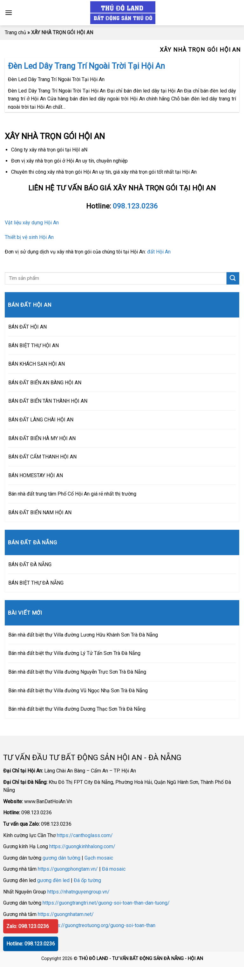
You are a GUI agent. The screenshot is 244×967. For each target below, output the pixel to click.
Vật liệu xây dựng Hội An (32, 223)
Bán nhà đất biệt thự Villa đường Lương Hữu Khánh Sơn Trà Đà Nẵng (83, 635)
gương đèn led (53, 880)
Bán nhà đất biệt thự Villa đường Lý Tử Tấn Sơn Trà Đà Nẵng (74, 653)
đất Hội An (159, 252)
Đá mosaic (113, 869)
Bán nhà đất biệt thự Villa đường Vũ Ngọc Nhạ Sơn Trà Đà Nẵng (78, 691)
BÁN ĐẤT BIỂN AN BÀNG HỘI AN (44, 383)
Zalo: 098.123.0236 (27, 926)
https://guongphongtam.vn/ (68, 869)
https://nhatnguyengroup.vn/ (78, 892)
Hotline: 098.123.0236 (30, 944)
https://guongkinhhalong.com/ (82, 846)
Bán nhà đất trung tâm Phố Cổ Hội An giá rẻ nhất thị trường (72, 494)
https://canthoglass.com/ (85, 835)
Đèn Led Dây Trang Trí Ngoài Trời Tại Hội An (86, 66)
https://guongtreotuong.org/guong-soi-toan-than (102, 925)
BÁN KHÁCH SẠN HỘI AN (36, 364)
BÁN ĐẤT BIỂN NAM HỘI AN (39, 512)
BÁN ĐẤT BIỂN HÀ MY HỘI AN (42, 438)
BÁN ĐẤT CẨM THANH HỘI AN (42, 457)
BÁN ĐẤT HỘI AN (27, 327)
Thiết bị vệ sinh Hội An (29, 237)
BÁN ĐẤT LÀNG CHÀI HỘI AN (40, 420)
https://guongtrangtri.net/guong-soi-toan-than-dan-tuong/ (106, 903)
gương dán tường (61, 858)
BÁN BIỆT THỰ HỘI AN (33, 346)
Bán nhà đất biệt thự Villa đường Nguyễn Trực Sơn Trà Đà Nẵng (77, 672)
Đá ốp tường (87, 880)
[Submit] (233, 278)
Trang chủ (15, 32)
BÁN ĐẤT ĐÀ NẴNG (29, 564)
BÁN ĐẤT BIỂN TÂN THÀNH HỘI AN (47, 401)
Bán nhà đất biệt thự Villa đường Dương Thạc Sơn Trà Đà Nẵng (77, 709)
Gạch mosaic (99, 858)
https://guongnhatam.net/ (66, 914)
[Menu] (8, 12)
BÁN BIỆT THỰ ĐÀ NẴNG (36, 583)
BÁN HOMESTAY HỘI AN (35, 475)
